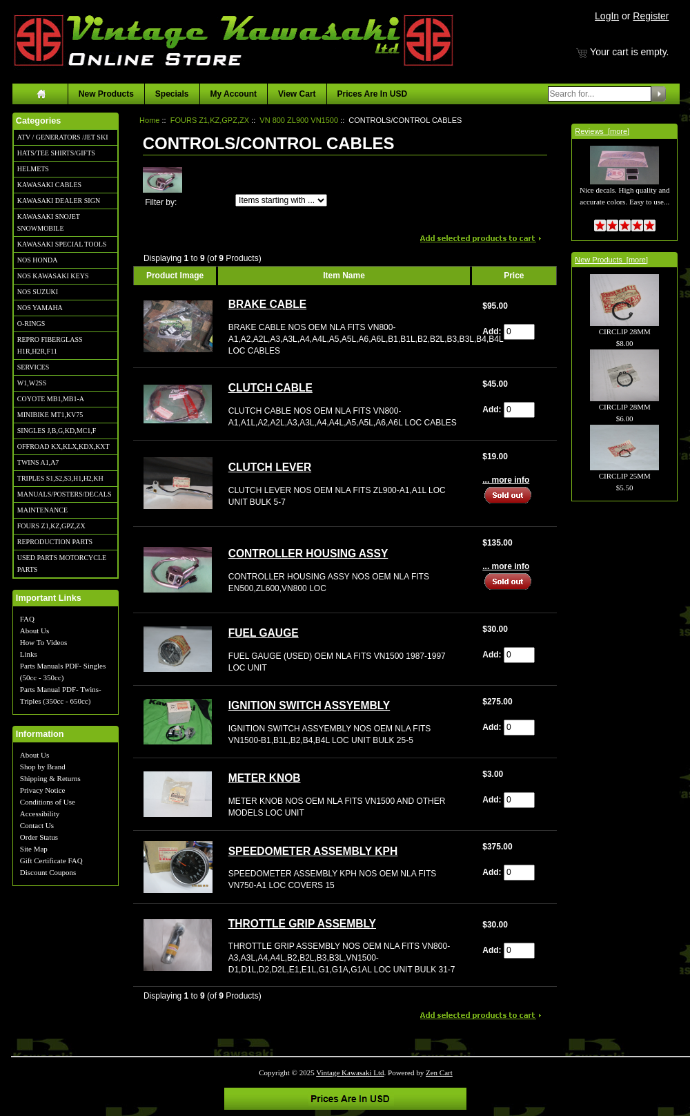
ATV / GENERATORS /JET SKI (62, 137)
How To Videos (43, 642)
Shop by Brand (43, 766)
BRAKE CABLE (267, 304)
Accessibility (39, 813)
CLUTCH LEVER (269, 467)
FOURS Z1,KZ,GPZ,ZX (51, 526)
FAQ (27, 619)
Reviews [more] (602, 131)
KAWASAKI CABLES (49, 185)
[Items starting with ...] (281, 200)
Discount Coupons (48, 872)
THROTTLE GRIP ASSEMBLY (302, 924)
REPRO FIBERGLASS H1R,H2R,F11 (50, 345)
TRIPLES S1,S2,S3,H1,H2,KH (60, 478)
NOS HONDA (37, 260)
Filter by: (161, 202)
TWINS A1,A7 (38, 462)
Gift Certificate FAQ (51, 860)
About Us (34, 630)
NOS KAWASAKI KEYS (53, 276)
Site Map (34, 849)
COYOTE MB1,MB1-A (50, 399)
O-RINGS (31, 323)
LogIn (607, 15)
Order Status (39, 837)
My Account (233, 94)
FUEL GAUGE (263, 633)
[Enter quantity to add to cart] (519, 332)
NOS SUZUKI (37, 292)
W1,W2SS (32, 383)
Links (28, 654)
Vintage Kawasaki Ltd (350, 1072)
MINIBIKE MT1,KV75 (50, 414)
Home (149, 120)
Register (651, 15)
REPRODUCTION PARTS (54, 542)
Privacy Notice (43, 790)
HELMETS (33, 169)
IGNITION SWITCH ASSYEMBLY (309, 705)
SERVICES (33, 367)
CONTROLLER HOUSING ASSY (308, 553)
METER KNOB (264, 778)
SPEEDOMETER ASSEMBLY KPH (313, 851)
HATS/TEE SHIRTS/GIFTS (56, 153)
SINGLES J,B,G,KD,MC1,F (56, 430)
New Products (106, 94)
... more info (505, 480)
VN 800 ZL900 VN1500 (298, 120)
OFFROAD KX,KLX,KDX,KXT (63, 446)
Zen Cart (439, 1072)
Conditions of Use (47, 802)
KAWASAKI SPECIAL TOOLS (62, 244)
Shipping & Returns (50, 778)
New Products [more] (611, 260)
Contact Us (37, 825)
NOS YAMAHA (40, 307)
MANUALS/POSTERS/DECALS (64, 494)
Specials (172, 94)
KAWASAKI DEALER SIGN (58, 200)
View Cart (296, 94)
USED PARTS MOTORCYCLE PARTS (61, 563)
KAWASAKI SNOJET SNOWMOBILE (48, 222)
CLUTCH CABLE (270, 388)
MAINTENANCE (42, 510)
